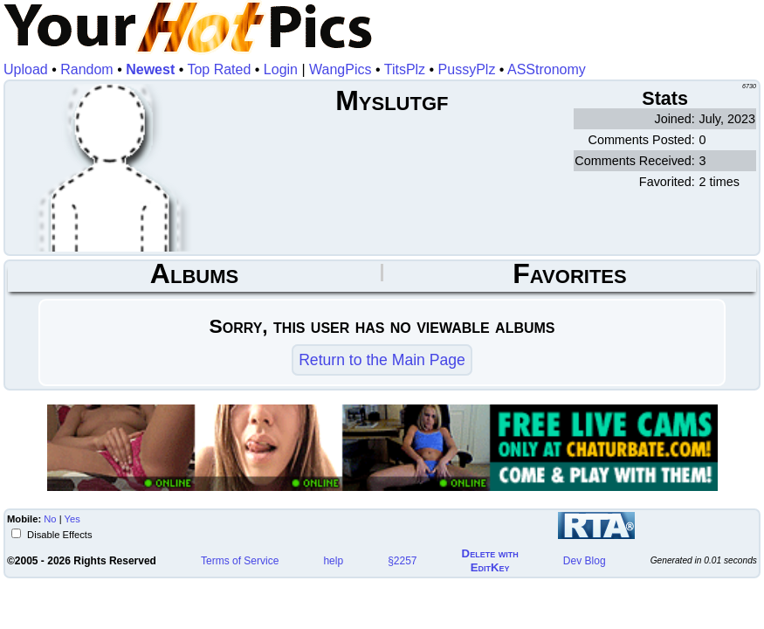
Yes (72, 519)
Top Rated (219, 69)
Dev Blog (584, 561)
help (333, 561)
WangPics (340, 69)
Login (281, 69)
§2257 (402, 561)
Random (86, 69)
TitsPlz (404, 69)
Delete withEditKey (490, 560)
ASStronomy (546, 69)
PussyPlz (467, 69)
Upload (25, 69)
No (50, 519)
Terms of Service (240, 561)
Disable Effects (58, 534)
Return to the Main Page (382, 360)
